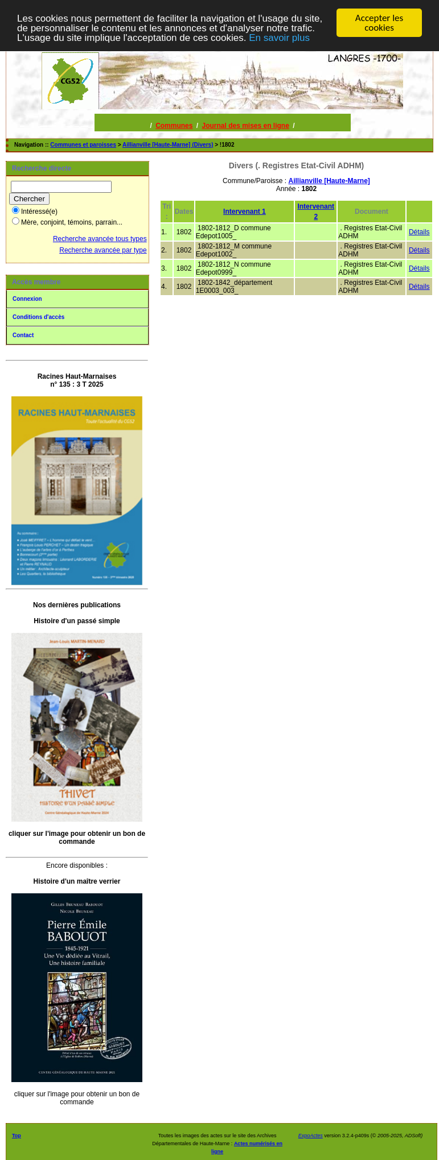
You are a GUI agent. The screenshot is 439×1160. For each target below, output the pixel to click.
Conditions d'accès (38, 317)
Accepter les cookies (379, 23)
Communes (173, 126)
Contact (23, 335)
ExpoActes (310, 1135)
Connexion (27, 299)
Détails (419, 232)
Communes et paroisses (83, 145)
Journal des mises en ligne (245, 126)
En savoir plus (279, 37)
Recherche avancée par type (102, 250)
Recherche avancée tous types (100, 239)
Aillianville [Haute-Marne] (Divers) (167, 145)
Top (16, 1135)
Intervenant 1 (244, 212)
